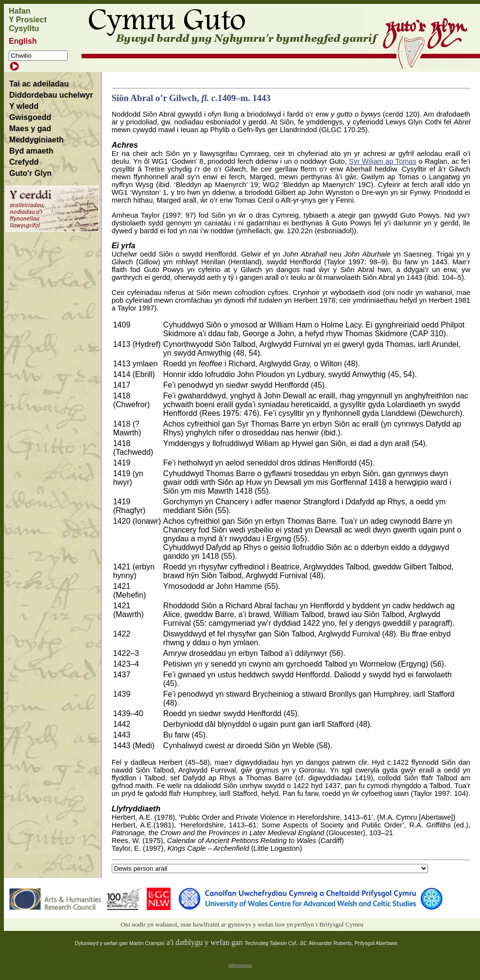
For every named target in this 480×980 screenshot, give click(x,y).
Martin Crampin (147, 943)
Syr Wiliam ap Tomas (382, 161)
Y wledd (23, 106)
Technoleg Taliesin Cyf (270, 943)
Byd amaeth (31, 151)
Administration (240, 965)
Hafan (19, 11)
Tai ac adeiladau (39, 84)
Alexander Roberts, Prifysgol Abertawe (353, 943)
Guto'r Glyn (30, 173)
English (23, 41)
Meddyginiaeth (36, 140)
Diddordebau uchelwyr (51, 95)
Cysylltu (24, 28)
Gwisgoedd (30, 117)
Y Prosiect (28, 20)
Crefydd (23, 162)
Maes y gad (30, 128)
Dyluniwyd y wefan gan (102, 943)
